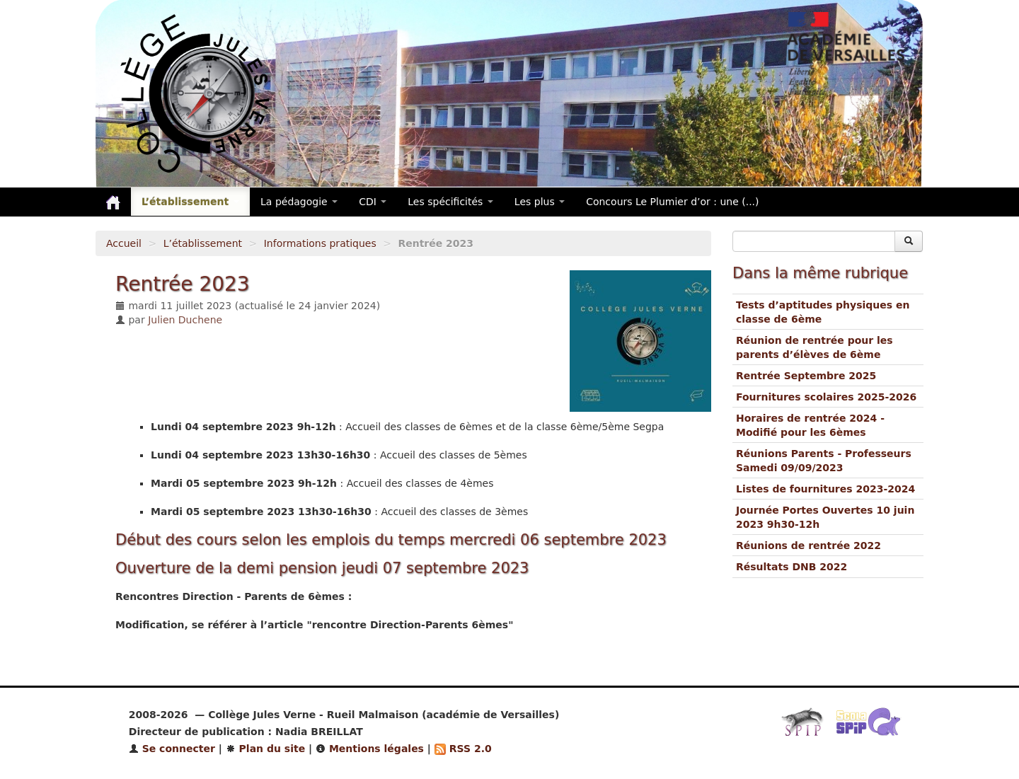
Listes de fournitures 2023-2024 (825, 489)
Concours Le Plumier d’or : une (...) (672, 201)
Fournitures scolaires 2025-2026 (826, 397)
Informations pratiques (320, 243)
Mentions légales (370, 748)
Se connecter (172, 748)
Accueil (124, 243)
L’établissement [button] (190, 201)
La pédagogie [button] (299, 201)
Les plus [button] (539, 201)
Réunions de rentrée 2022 (808, 545)
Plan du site (265, 748)
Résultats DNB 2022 (791, 566)
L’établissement (202, 243)
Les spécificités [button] (450, 201)
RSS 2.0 (463, 748)
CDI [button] (372, 201)
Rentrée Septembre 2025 (806, 375)
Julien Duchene (185, 319)
